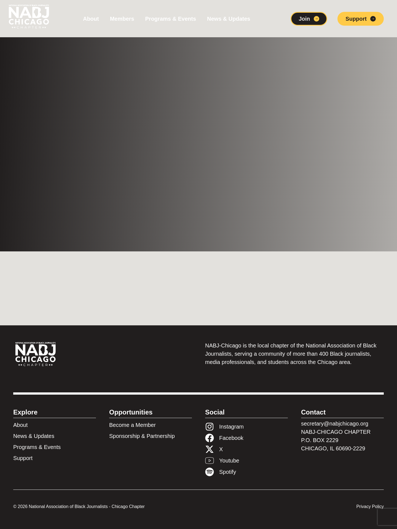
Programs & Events (170, 19)
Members (122, 19)
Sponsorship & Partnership (142, 436)
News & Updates (228, 19)
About (91, 19)
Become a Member (132, 425)
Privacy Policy (370, 506)
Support (23, 458)
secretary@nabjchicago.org (334, 424)
